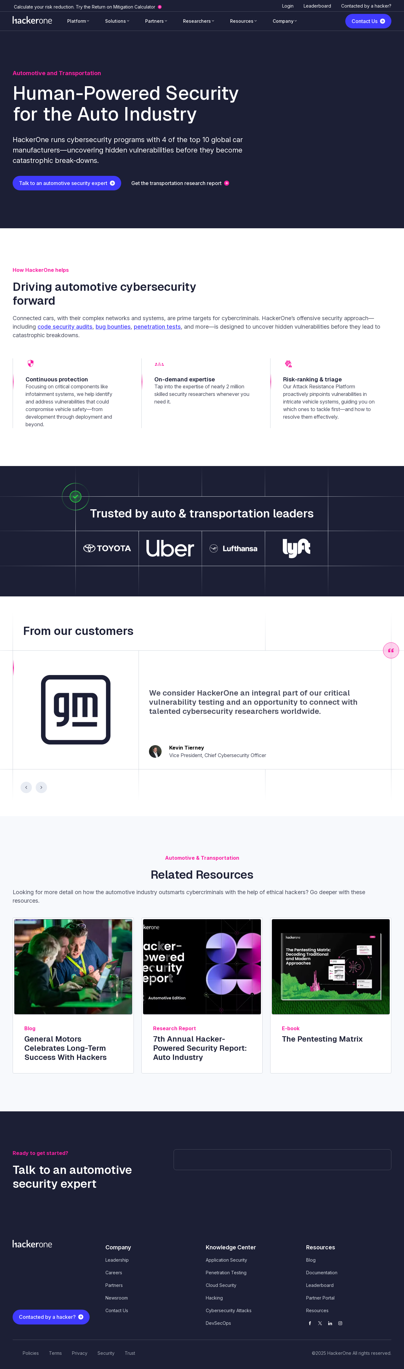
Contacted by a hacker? (366, 6)
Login (288, 6)
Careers (113, 1272)
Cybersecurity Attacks (229, 1310)
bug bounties (113, 326)
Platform (76, 21)
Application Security (226, 1260)
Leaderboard (317, 6)
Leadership (117, 1260)
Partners (154, 21)
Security (106, 1353)
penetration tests (157, 326)
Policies (31, 1353)
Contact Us (364, 21)
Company (283, 21)
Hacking (214, 1297)
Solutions (115, 21)
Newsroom (116, 1297)
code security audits (65, 326)
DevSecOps (218, 1323)
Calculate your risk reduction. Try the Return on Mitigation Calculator (84, 6)
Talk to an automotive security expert (63, 183)
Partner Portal (320, 1297)
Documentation (321, 1272)
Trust (130, 1353)
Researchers (197, 21)
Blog (311, 1260)
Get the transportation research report (176, 183)
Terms (55, 1353)
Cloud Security (221, 1285)
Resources (241, 21)
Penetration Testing (226, 1272)
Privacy (79, 1353)
